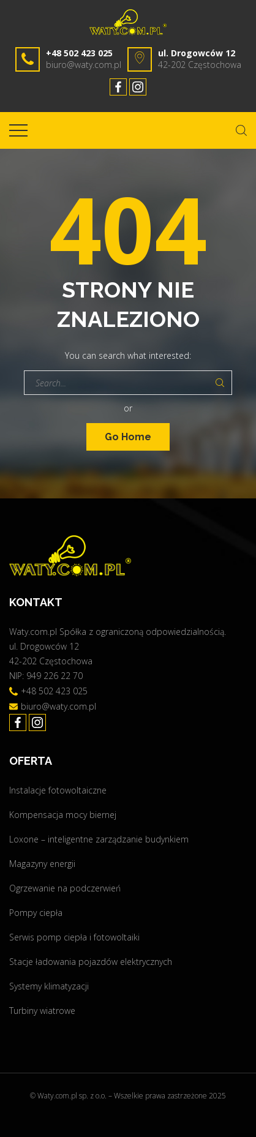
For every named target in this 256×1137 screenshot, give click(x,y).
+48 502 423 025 (79, 53)
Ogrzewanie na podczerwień (65, 888)
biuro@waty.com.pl (83, 64)
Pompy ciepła (35, 912)
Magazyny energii (42, 863)
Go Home (128, 437)
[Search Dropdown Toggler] (241, 130)
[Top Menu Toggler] (18, 130)
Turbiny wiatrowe (42, 1010)
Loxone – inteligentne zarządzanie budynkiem (99, 839)
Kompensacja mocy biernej (62, 814)
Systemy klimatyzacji (49, 986)
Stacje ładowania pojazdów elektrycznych (90, 961)
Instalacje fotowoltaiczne (58, 790)
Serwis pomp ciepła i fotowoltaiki (74, 937)
